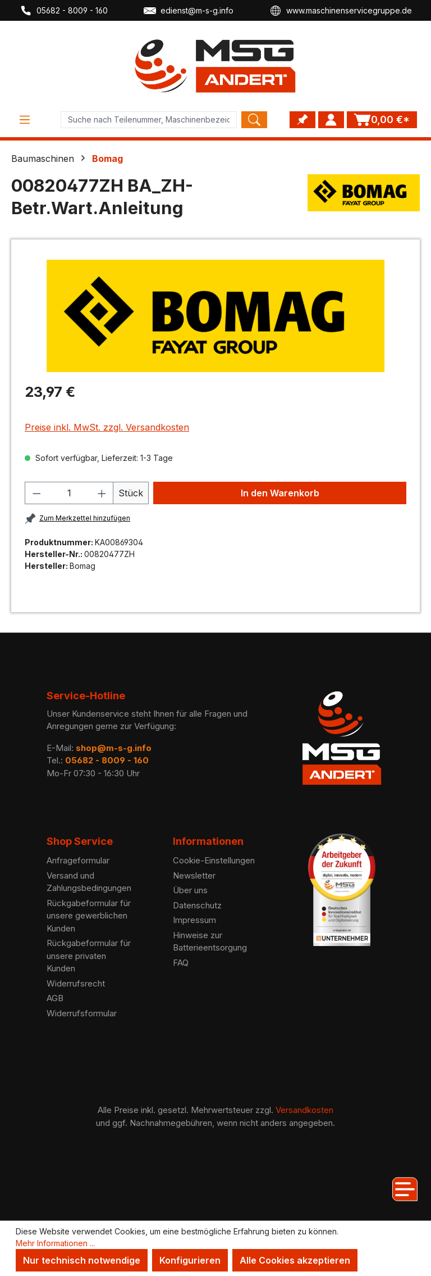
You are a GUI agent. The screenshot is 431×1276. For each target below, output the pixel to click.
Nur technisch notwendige (81, 1260)
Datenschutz (197, 905)
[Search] (254, 119)
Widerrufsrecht (76, 983)
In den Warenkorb (280, 493)
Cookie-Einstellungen (214, 860)
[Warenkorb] (382, 119)
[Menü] (24, 119)
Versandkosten (304, 1110)
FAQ (181, 962)
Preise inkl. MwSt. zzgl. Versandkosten (107, 427)
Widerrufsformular (82, 1013)
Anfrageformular (78, 860)
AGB (55, 998)
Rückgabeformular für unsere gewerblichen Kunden (89, 916)
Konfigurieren (190, 1260)
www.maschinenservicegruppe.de (340, 11)
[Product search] (149, 119)
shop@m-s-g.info (114, 748)
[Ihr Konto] (331, 119)
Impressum (194, 920)
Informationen (208, 841)
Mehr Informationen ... (55, 1243)
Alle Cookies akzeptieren (295, 1260)
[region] (215, 316)
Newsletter (194, 875)
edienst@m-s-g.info (188, 11)
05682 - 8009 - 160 (64, 11)
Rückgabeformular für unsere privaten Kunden (89, 956)
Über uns (190, 890)
